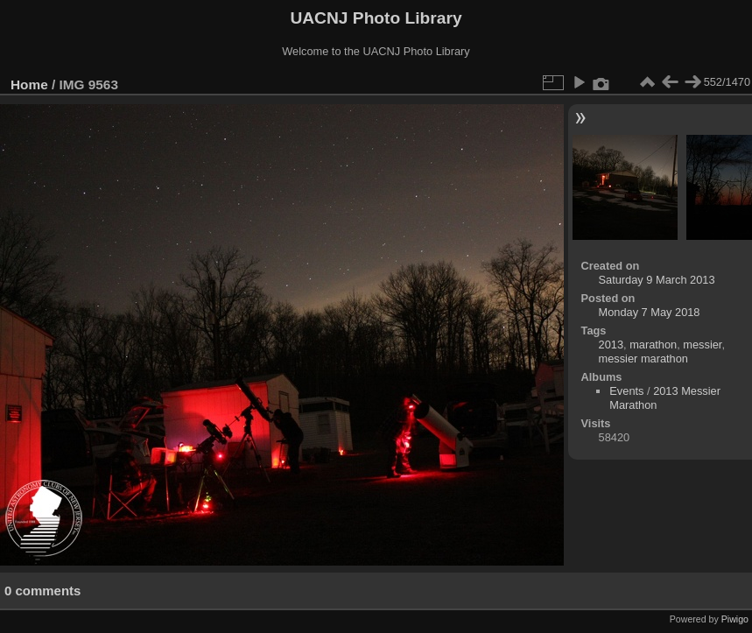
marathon (653, 344)
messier (702, 344)
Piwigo (734, 619)
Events (626, 390)
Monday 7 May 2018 (649, 312)
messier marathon (643, 358)
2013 (611, 344)
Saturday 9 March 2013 (657, 279)
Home (29, 84)
